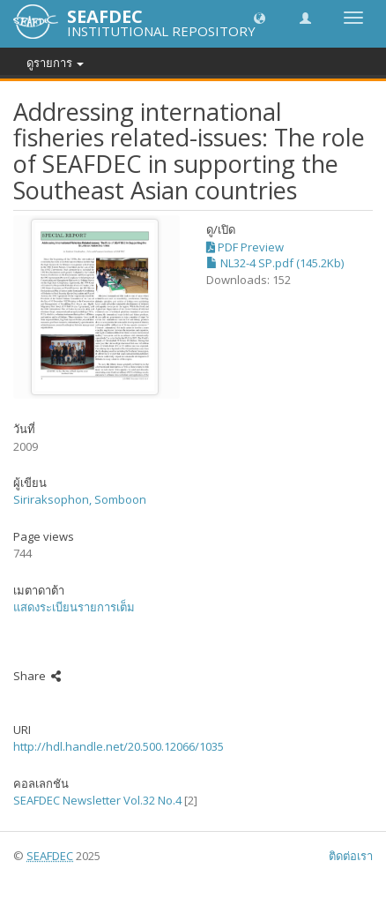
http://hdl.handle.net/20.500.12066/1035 (118, 746)
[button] (259, 17)
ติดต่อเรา (351, 856)
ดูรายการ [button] (55, 63)
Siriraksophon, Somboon (79, 499)
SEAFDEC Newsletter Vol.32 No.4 (97, 800)
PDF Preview (245, 247)
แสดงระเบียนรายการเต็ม (74, 607)
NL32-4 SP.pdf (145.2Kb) (275, 263)
